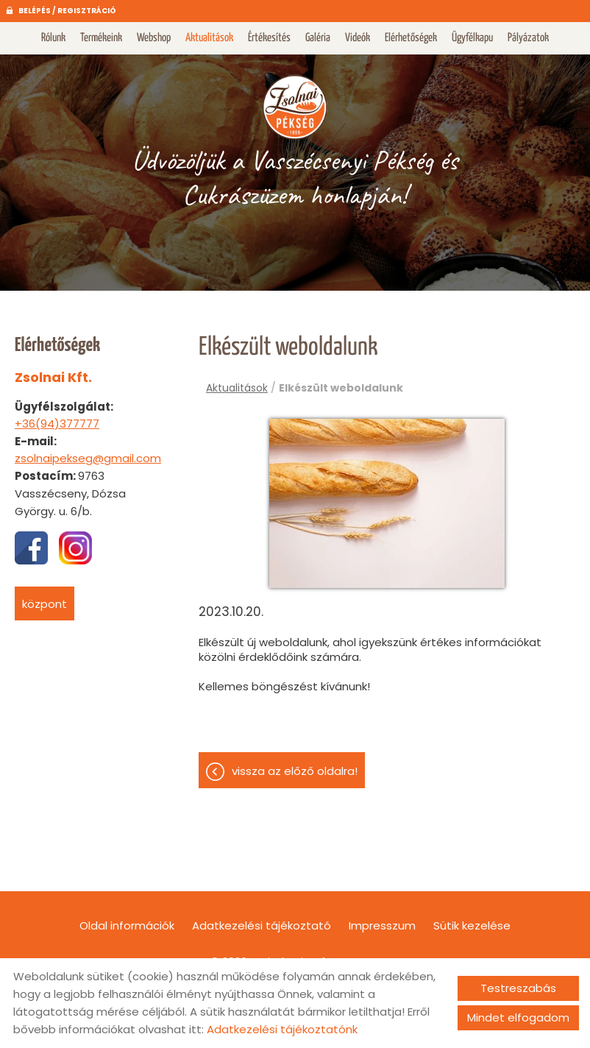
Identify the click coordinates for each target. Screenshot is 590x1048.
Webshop (154, 37)
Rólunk (53, 37)
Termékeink (101, 37)
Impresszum (382, 925)
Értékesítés (269, 37)
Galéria (317, 37)
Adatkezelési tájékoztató (261, 925)
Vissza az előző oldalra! (295, 771)
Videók (357, 37)
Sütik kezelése (472, 925)
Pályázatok (528, 37)
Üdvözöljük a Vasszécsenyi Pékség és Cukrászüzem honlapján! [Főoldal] (295, 177)
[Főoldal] (294, 106)
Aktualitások (209, 37)
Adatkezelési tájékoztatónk (282, 1029)
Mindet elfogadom (518, 1017)
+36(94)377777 (57, 423)
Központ (44, 604)
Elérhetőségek (411, 37)
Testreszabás (518, 988)
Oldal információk (126, 925)
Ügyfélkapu (472, 37)
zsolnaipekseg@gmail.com (88, 458)
